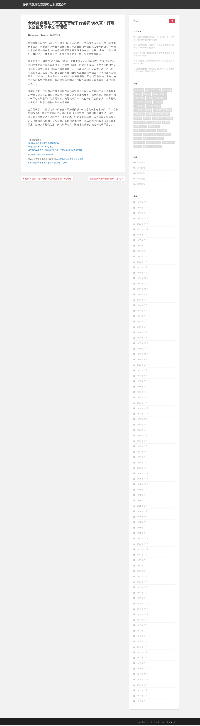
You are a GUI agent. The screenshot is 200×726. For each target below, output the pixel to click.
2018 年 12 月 (143, 669)
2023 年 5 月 (142, 382)
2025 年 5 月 (142, 257)
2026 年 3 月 (142, 203)
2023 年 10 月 (143, 355)
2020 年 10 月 (143, 550)
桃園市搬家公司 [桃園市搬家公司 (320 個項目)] (140, 127)
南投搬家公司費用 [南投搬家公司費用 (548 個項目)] (159, 95)
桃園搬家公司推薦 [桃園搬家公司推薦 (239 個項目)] (141, 131)
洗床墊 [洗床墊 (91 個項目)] (152, 131)
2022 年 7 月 (142, 436)
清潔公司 (141, 168)
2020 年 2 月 (142, 593)
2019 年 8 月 (142, 626)
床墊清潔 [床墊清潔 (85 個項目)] (147, 119)
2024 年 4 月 (142, 322)
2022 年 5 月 (142, 447)
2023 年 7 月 (142, 371)
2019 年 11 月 (143, 609)
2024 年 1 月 (142, 338)
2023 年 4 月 (142, 387)
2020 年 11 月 (143, 544)
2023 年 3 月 (142, 393)
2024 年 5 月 (142, 317)
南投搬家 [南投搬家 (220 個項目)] (147, 95)
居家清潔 (141, 163)
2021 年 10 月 (143, 485)
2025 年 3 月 (142, 268)
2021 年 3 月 (142, 523)
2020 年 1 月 (142, 599)
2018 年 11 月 (143, 675)
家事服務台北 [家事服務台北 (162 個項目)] (139, 115)
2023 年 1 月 (142, 403)
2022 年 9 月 (142, 425)
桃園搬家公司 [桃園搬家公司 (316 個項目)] (154, 127)
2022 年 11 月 (143, 414)
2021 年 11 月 (143, 479)
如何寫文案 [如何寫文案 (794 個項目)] (158, 111)
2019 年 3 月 (142, 653)
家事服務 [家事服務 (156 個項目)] (167, 111)
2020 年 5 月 (142, 577)
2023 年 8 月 (142, 365)
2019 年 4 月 (142, 647)
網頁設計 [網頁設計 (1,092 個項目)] (159, 139)
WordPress (174, 723)
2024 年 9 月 (142, 295)
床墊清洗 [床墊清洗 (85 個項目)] (137, 119)
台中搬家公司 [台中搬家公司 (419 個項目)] (161, 99)
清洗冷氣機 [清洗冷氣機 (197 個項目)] (162, 131)
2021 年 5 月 (142, 512)
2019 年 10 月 (143, 615)
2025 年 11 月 (143, 224)
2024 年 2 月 (142, 333)
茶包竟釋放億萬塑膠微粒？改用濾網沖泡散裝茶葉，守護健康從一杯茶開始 (153, 39)
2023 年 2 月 (142, 398)
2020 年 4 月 (142, 582)
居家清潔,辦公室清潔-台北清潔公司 (44, 5)
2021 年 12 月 (143, 474)
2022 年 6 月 (142, 441)
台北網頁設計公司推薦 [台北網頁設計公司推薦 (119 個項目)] (142, 111)
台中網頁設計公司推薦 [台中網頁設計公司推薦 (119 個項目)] (142, 103)
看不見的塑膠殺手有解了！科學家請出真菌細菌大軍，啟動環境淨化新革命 (153, 47)
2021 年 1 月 (142, 534)
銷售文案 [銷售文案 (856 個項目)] (137, 147)
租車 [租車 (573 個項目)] (156, 135)
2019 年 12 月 (143, 604)
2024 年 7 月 (142, 306)
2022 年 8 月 (142, 431)
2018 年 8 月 (142, 691)
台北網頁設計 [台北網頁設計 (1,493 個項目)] (139, 107)
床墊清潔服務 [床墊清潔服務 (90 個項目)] (158, 119)
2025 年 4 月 (142, 262)
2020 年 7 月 (142, 566)
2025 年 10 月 (143, 230)
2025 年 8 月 (142, 241)
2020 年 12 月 (143, 539)
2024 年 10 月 (143, 290)
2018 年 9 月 (142, 685)
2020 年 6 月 (142, 572)
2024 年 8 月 (142, 300)
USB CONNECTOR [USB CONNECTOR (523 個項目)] (153, 91)
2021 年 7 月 (142, 501)
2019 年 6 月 (142, 637)
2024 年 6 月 (142, 311)
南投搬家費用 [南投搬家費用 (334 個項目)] (139, 99)
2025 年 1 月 (142, 273)
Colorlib (157, 723)
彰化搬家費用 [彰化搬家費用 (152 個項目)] (155, 123)
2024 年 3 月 (142, 327)
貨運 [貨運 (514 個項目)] (172, 143)
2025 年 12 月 (143, 219)
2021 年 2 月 (142, 528)
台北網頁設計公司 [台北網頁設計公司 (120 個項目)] (153, 107)
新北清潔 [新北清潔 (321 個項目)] (166, 123)
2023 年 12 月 (143, 344)
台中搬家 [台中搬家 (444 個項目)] (150, 99)
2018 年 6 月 (142, 702)
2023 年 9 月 (142, 360)
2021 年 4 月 (142, 517)
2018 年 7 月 (142, 696)
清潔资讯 (141, 174)
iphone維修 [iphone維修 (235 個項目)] (138, 91)
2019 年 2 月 (142, 658)
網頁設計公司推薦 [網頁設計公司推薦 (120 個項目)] (153, 143)
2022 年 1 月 (142, 468)
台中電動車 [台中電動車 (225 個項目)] (158, 103)
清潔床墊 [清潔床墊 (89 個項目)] (137, 135)
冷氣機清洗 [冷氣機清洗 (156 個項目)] (167, 91)
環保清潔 (56, 36)
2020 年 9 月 (142, 555)
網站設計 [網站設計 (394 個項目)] (137, 139)
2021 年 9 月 (142, 490)
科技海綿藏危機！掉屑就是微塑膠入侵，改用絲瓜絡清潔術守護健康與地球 (153, 71)
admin (45, 36)
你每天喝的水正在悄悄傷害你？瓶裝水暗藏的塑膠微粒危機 (153, 63)
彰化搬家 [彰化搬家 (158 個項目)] (168, 119)
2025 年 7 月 (142, 246)
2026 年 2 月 (142, 208)
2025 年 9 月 (142, 235)
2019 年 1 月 (142, 664)
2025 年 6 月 (142, 252)
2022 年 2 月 (142, 463)
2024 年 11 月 (143, 284)
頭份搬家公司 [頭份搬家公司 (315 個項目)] (156, 147)
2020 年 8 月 (142, 561)
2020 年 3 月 (142, 588)
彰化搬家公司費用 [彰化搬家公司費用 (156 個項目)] (141, 123)
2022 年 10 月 (143, 420)
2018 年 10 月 (143, 680)
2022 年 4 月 (142, 452)
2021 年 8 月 (142, 496)
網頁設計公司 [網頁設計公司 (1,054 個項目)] (139, 143)
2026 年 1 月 (142, 214)
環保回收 (141, 179)
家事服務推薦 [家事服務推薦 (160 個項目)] (152, 115)
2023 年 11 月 (143, 349)
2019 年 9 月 (142, 620)
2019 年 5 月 (142, 642)
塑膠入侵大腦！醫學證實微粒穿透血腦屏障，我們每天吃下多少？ (153, 55)
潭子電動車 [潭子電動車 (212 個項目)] (148, 135)
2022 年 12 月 (143, 409)
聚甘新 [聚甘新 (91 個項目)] (165, 143)
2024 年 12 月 (143, 279)
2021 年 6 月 (142, 506)
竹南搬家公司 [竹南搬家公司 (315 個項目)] (165, 135)
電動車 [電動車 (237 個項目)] (146, 147)
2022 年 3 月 (142, 458)
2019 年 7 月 (142, 631)
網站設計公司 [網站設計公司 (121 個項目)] (149, 139)
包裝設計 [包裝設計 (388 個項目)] (137, 95)
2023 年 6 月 (142, 376)
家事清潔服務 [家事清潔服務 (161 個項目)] (164, 115)
